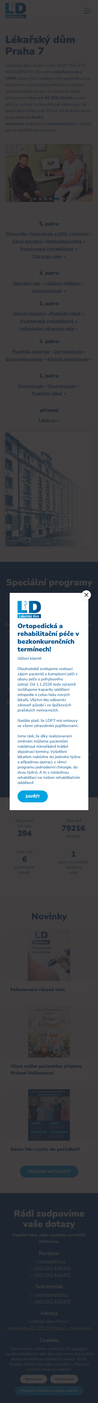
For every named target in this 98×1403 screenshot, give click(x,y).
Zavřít (32, 796)
